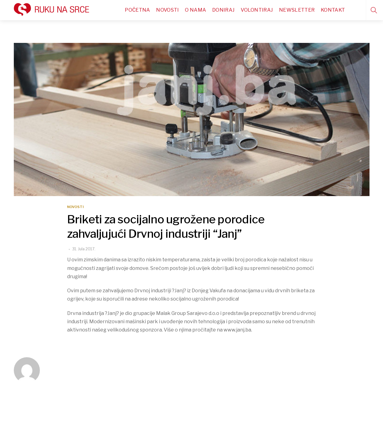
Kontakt (333, 10)
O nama (195, 10)
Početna (137, 10)
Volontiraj (257, 10)
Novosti (167, 10)
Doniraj (223, 10)
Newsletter (297, 10)
